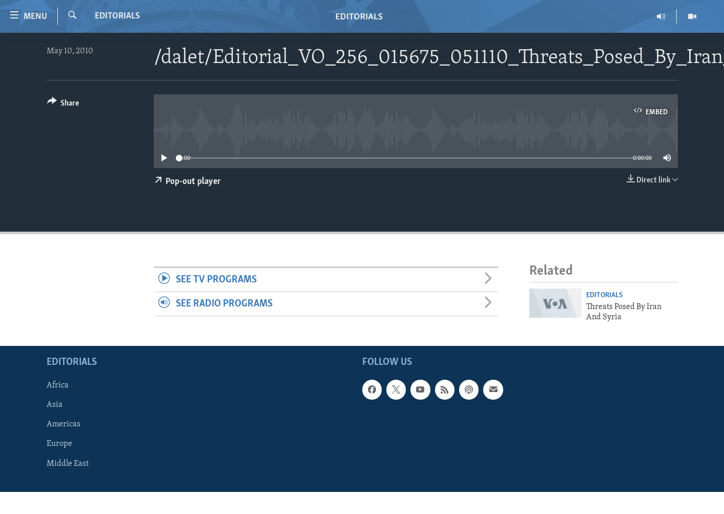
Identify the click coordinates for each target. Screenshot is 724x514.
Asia (55, 405)
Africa (58, 386)
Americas (63, 425)
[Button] (63, 104)
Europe (59, 444)
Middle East (68, 464)
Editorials (117, 16)
